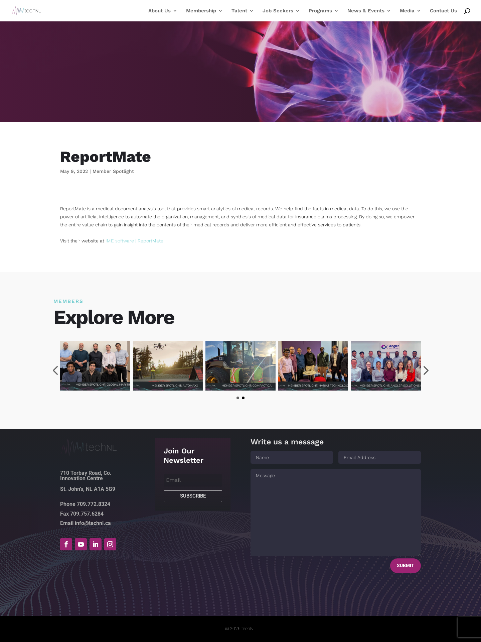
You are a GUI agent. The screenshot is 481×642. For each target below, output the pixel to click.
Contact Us (443, 11)
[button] (237, 398)
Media (407, 11)
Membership (201, 11)
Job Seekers (278, 11)
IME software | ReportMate (134, 240)
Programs (320, 11)
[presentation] (55, 371)
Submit (405, 565)
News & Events (365, 11)
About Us (159, 11)
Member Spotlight (113, 171)
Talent (239, 11)
